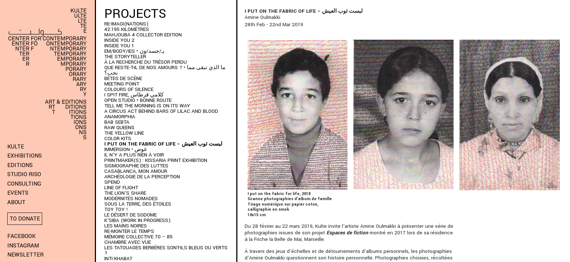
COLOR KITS (117, 138)
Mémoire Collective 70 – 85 (138, 236)
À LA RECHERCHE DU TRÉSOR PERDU (145, 62)
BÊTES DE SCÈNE (123, 78)
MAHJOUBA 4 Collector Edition (143, 34)
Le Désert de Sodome (130, 214)
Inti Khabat (118, 258)
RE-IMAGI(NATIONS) (126, 23)
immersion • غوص (125, 149)
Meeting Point (121, 83)
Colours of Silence (128, 89)
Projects (135, 14)
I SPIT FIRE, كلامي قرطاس (134, 94)
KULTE (15, 147)
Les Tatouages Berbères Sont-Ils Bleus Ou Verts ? (166, 250)
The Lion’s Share (125, 193)
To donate (24, 219)
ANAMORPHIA (119, 116)
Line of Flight (121, 187)
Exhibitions (24, 156)
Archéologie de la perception (142, 176)
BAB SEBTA (116, 122)
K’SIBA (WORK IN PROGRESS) (137, 220)
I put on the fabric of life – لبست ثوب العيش (163, 143)
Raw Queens (119, 127)
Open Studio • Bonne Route (138, 100)
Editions (20, 165)
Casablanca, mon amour (135, 171)
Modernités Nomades (131, 198)
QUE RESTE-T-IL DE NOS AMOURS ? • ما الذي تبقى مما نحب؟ (164, 70)
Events (17, 193)
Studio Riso (24, 174)
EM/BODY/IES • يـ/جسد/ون (134, 51)
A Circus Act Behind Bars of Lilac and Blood (161, 111)
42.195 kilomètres (126, 29)
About (16, 202)
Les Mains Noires (125, 225)
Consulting (24, 184)
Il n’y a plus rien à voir (134, 154)
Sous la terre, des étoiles (137, 204)
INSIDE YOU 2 (119, 40)
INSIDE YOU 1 (119, 45)
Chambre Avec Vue (127, 242)
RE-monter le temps (129, 231)
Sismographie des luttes (136, 165)
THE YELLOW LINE (124, 133)
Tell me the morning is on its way (147, 105)
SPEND (112, 182)
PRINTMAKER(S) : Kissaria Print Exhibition (155, 160)
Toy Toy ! (116, 209)
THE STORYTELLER (125, 56)
